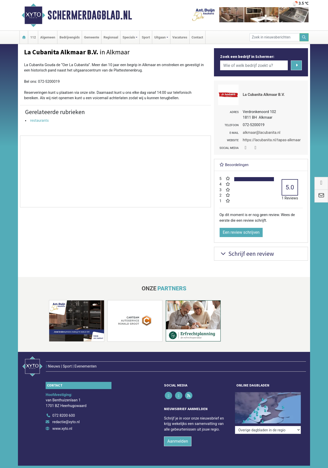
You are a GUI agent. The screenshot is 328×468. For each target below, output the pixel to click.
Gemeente (91, 37)
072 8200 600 (63, 415)
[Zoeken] (304, 37)
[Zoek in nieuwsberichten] (275, 37)
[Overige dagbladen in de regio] (268, 430)
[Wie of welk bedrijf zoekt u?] (254, 65)
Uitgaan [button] (160, 37)
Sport (146, 37)
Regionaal (111, 37)
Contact (197, 37)
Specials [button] (128, 37)
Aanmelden (177, 441)
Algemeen (47, 37)
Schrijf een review (246, 254)
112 (33, 37)
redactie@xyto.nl (66, 422)
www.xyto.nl (62, 428)
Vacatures (179, 37)
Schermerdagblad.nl (89, 15)
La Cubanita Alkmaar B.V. (264, 95)
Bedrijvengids (69, 37)
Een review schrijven (241, 232)
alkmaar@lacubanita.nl (261, 132)
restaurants (39, 120)
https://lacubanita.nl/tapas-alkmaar (272, 140)
